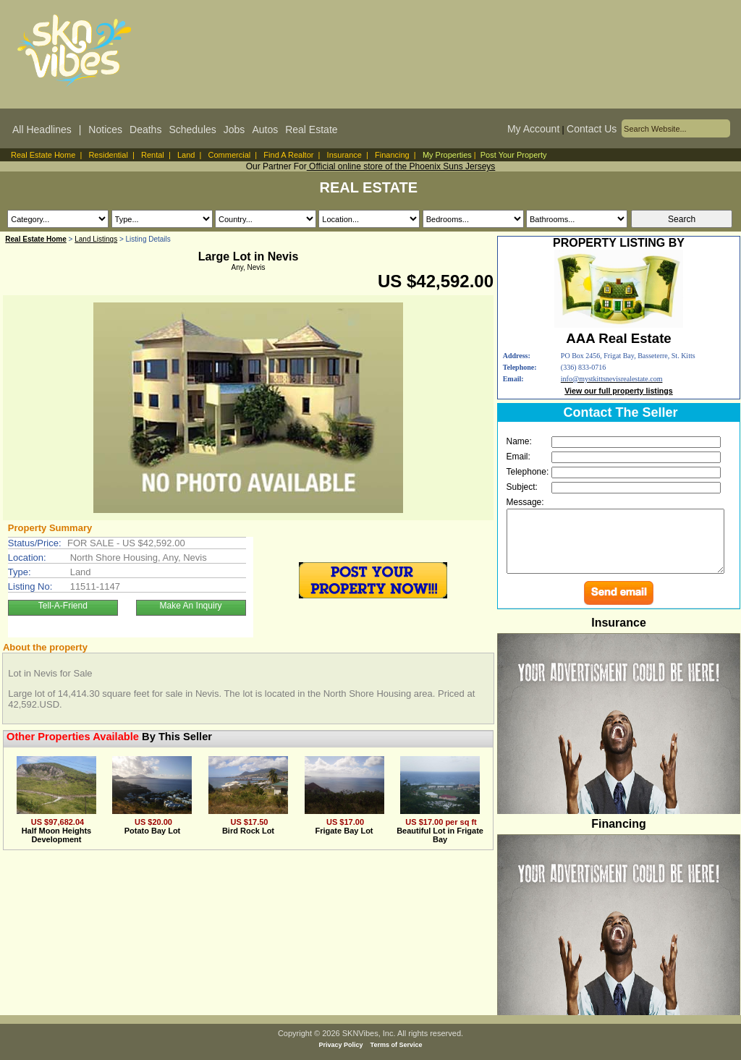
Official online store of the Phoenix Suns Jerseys (401, 166)
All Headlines (42, 129)
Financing (392, 154)
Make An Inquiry (191, 606)
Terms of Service (396, 1044)
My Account (533, 129)
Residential (107, 154)
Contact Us (592, 129)
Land (186, 154)
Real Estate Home (43, 154)
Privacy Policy (341, 1044)
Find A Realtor (288, 154)
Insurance (344, 154)
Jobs (234, 129)
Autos (265, 129)
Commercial (229, 154)
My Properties (447, 154)
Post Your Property (513, 154)
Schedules (192, 129)
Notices (105, 129)
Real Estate (311, 129)
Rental (152, 154)
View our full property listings (618, 390)
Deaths (145, 129)
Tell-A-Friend (63, 606)
